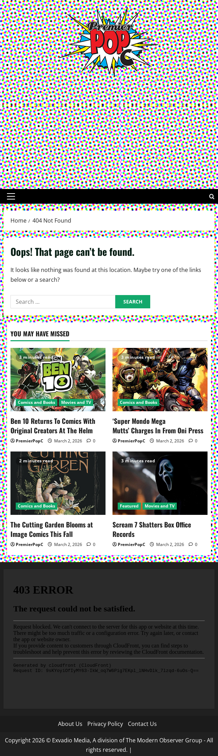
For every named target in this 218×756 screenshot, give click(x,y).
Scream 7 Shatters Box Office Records (149, 528)
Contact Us (142, 721)
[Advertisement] (109, 129)
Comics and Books (36, 402)
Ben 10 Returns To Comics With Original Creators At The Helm (50, 425)
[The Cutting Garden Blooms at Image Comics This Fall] (58, 482)
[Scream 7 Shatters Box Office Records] (160, 482)
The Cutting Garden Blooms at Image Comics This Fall (57, 528)
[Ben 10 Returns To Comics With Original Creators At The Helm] (58, 379)
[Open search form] (212, 196)
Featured (129, 505)
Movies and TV (76, 402)
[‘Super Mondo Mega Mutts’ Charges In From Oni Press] (160, 379)
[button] (11, 196)
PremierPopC (29, 440)
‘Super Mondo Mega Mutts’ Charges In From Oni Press (157, 425)
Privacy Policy (105, 721)
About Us (70, 721)
